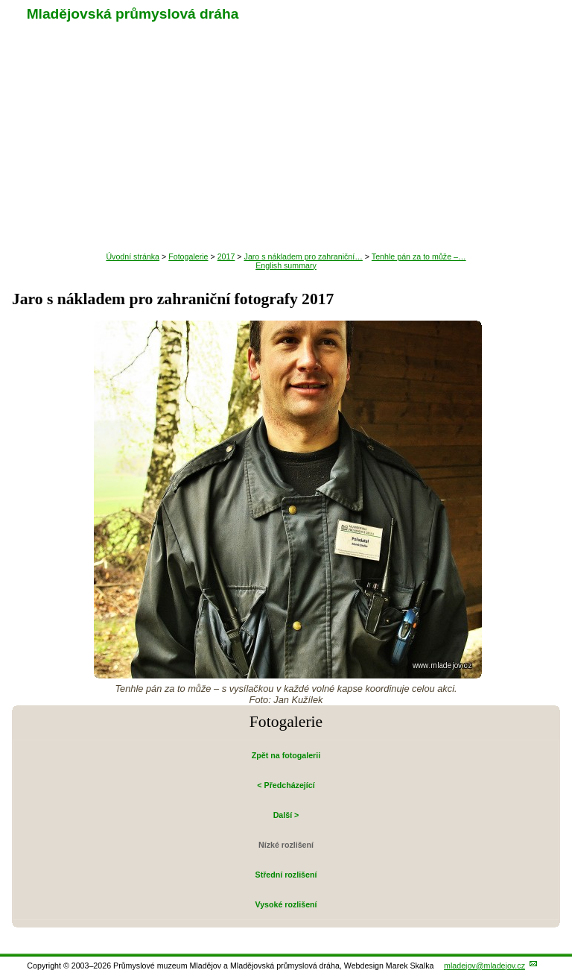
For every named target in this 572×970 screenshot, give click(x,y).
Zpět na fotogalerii (286, 755)
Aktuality (285, 79)
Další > (286, 814)
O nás (286, 228)
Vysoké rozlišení (286, 904)
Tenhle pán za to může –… (419, 256)
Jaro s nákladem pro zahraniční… (303, 256)
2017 (226, 256)
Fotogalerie (285, 199)
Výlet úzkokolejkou (286, 109)
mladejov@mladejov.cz (484, 965)
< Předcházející (285, 785)
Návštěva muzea (286, 139)
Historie (286, 169)
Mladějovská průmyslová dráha (133, 14)
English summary (286, 265)
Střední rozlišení (286, 874)
